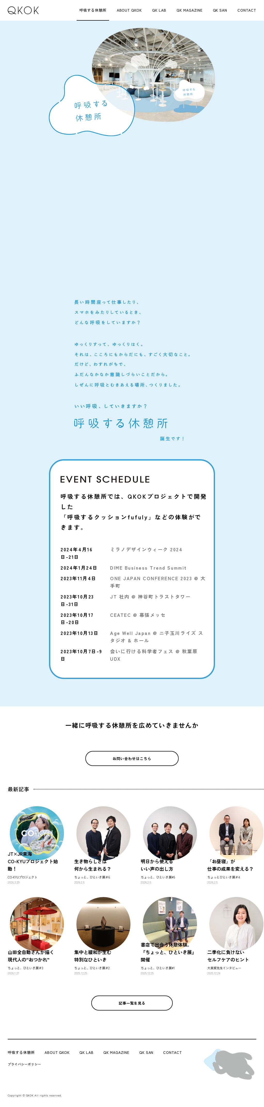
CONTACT (246, 10)
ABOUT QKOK (129, 10)
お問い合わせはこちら (132, 758)
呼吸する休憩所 (92, 10)
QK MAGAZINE (190, 10)
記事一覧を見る (132, 1003)
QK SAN (220, 10)
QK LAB (159, 10)
